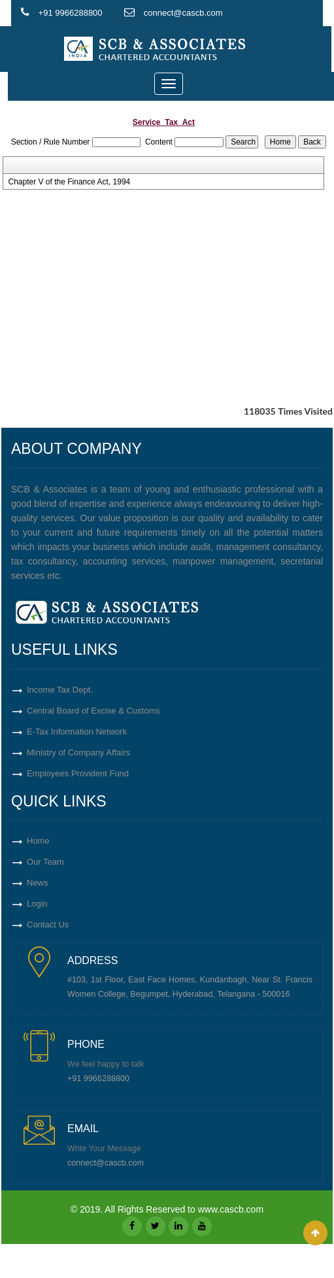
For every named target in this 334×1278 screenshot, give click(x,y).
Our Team (45, 862)
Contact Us (48, 924)
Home (38, 841)
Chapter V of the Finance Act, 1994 (69, 181)
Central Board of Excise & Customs (93, 711)
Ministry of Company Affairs (78, 752)
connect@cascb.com (105, 1162)
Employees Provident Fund (78, 773)
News (37, 883)
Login (37, 903)
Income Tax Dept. (60, 690)
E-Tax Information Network (77, 731)
